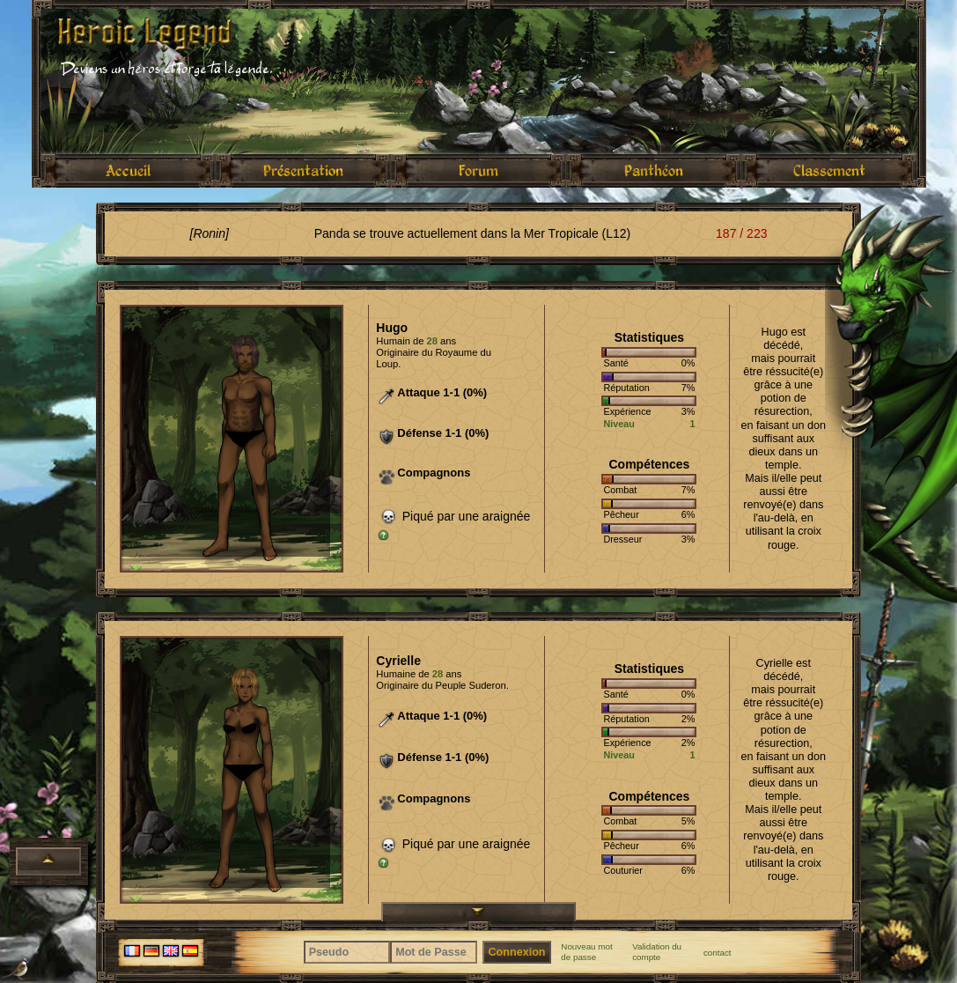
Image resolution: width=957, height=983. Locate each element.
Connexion (516, 952)
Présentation (303, 170)
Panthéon (653, 170)
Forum (478, 170)
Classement (829, 170)
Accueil (128, 170)
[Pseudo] (347, 952)
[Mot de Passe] (433, 952)
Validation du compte (656, 952)
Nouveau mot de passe (586, 952)
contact (717, 952)
